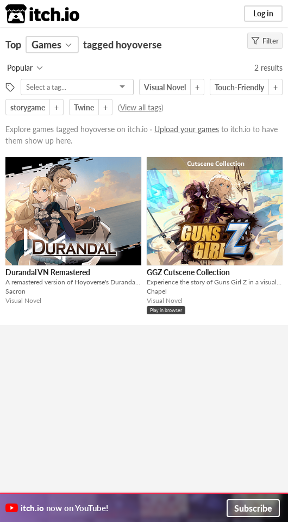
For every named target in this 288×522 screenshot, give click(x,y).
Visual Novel (165, 87)
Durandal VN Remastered (47, 272)
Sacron (15, 291)
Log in (263, 13)
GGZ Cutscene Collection (188, 272)
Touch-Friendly (239, 87)
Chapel (157, 291)
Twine (84, 107)
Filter (265, 40)
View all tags (140, 107)
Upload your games (186, 129)
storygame (27, 107)
